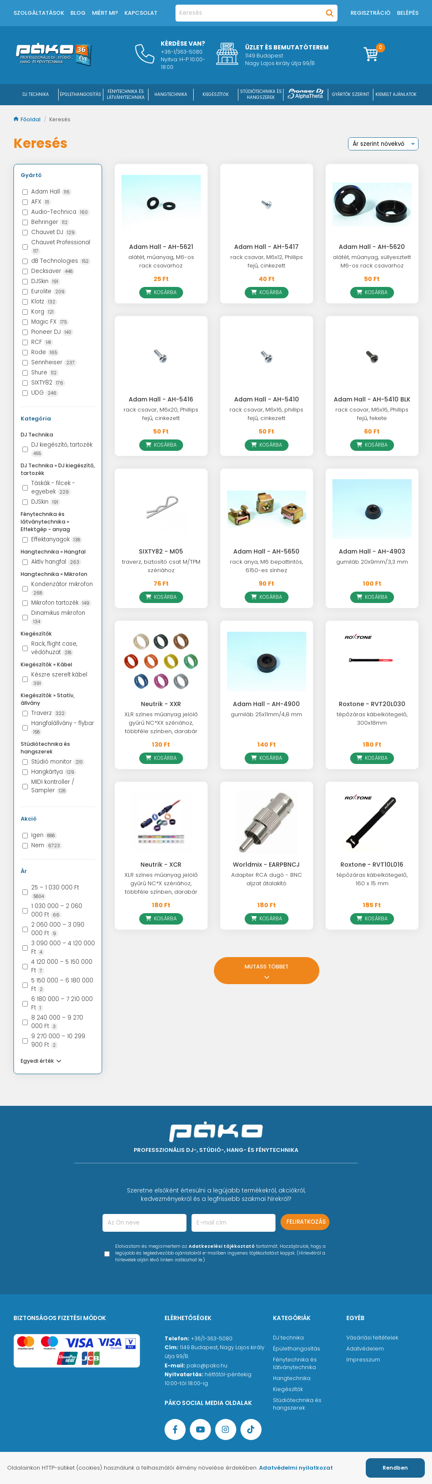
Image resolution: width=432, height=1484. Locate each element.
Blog (78, 13)
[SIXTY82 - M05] (161, 509)
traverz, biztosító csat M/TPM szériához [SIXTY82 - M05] (161, 566)
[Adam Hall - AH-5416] (161, 357)
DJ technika (288, 1337)
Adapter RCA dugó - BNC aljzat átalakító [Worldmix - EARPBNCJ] (266, 879)
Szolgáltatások (39, 13)
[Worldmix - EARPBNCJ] (267, 822)
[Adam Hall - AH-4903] (372, 509)
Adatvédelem (365, 1348)
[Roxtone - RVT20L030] (372, 661)
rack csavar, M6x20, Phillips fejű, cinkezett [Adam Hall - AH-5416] (161, 414)
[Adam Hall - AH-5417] (267, 204)
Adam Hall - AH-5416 (161, 399)
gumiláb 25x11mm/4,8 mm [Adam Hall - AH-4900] (266, 714)
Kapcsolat (140, 13)
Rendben (395, 1467)
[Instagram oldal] (225, 1429)
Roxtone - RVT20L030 (372, 704)
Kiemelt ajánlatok (395, 94)
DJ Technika (35, 94)
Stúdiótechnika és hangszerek (297, 1404)
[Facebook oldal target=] (175, 1429)
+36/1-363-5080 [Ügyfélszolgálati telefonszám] (211, 1338)
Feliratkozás (306, 1222)
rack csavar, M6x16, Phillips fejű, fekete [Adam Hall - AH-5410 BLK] (371, 414)
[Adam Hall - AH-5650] (267, 509)
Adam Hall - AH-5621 (161, 247)
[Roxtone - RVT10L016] (372, 822)
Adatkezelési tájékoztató (222, 1246)
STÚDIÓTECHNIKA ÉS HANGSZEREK (261, 94)
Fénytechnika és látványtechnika (295, 1363)
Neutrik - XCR (160, 864)
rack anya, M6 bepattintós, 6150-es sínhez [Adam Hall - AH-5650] (266, 566)
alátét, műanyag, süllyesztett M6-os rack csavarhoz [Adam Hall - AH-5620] (372, 261)
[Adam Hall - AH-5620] (372, 204)
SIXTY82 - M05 (161, 551)
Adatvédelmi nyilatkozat (296, 1468)
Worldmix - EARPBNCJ (266, 864)
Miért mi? (105, 13)
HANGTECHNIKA (170, 94)
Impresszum (363, 1359)
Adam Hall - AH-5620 (372, 247)
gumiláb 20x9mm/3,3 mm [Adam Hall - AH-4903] (372, 562)
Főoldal (28, 119)
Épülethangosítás (296, 1348)
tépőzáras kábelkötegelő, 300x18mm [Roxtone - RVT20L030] (372, 718)
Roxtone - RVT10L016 (371, 864)
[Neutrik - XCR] (161, 822)
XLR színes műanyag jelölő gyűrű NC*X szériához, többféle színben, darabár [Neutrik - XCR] (161, 883)
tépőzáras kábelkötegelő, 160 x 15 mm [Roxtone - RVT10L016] (372, 879)
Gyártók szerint (350, 94)
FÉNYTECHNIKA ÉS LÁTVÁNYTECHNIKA (126, 94)
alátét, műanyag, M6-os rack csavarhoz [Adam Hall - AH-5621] (161, 261)
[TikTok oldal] (251, 1429)
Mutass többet (267, 971)
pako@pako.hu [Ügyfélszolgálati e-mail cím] (206, 1365)
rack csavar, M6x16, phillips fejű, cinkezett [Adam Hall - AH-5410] (266, 414)
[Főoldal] (54, 64)
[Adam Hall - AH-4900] (267, 661)
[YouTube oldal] (200, 1429)
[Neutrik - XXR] (161, 661)
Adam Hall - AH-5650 (266, 551)
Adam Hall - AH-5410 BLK (372, 399)
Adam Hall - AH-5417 (266, 247)
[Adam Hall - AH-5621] (161, 204)
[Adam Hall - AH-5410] (267, 357)
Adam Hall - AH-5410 (266, 399)
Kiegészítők (288, 1389)
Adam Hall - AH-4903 (372, 551)
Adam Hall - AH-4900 (266, 704)
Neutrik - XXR (161, 704)
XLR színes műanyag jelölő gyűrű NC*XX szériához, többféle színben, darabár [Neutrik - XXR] (161, 722)
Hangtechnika (291, 1378)
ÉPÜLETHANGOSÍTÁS (80, 94)
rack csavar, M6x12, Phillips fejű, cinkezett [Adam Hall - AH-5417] (266, 261)
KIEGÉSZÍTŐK (215, 94)
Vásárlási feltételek (372, 1337)
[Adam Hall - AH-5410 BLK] (372, 357)
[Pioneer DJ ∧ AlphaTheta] (306, 94)
